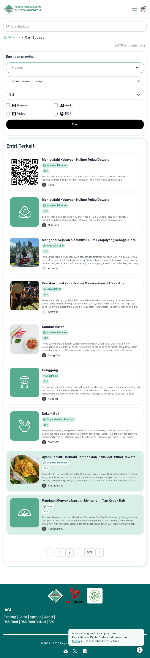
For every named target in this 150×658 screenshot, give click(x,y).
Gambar (20, 105)
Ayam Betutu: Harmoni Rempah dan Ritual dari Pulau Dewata (89, 457)
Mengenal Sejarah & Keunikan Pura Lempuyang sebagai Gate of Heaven (91, 242)
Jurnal (48, 617)
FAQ (52, 622)
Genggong (50, 370)
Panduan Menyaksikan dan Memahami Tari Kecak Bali (83, 500)
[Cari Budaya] (75, 27)
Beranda (11, 37)
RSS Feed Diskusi (33, 622)
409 (89, 552)
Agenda (35, 617)
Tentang (10, 617)
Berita (23, 617)
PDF (65, 113)
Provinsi (17, 67)
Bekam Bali (50, 413)
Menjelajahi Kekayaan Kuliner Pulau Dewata (75, 159)
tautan (76, 641)
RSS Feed (11, 622)
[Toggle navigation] (134, 8)
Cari (75, 124)
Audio (66, 105)
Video (19, 113)
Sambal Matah (53, 327)
